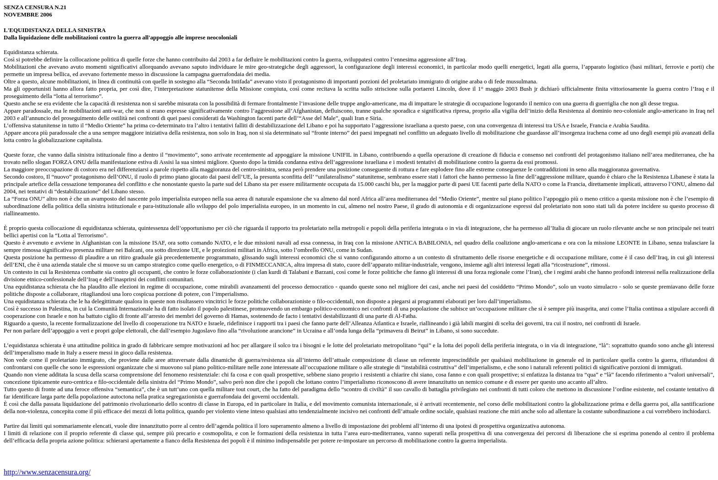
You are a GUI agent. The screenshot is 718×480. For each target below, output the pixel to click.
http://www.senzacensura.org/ (47, 472)
